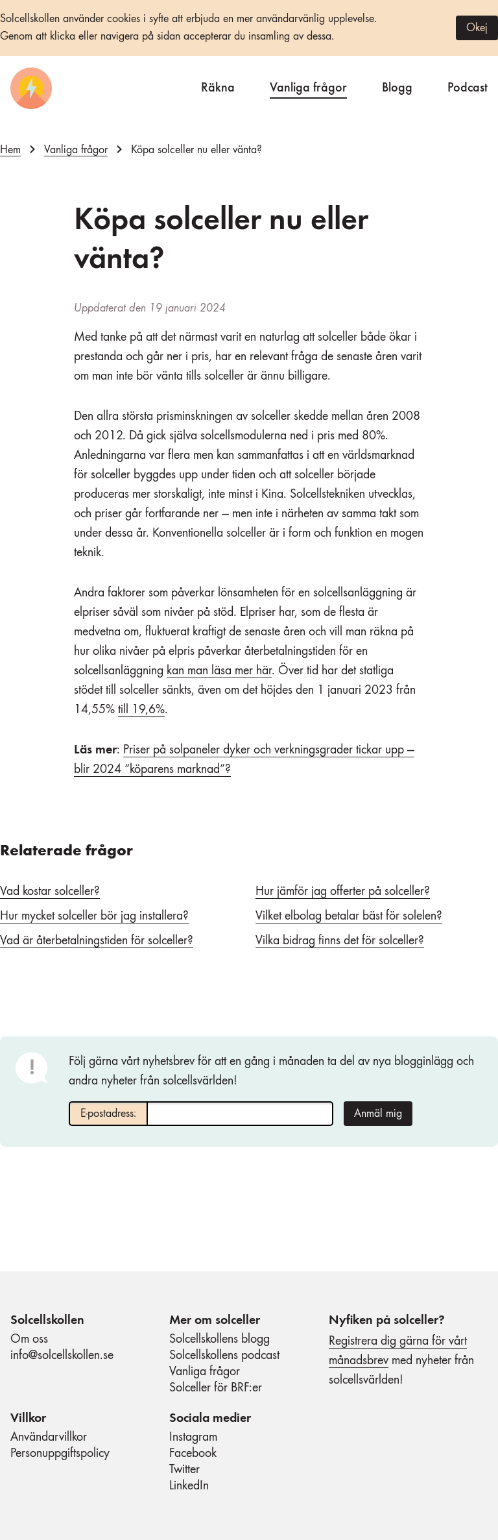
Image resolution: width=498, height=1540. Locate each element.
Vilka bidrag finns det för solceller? (339, 941)
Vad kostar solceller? (50, 891)
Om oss (29, 1339)
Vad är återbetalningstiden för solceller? (96, 941)
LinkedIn (189, 1486)
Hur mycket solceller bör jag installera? (94, 916)
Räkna (218, 86)
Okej (477, 28)
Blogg (397, 86)
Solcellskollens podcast (224, 1355)
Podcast (467, 86)
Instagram (193, 1437)
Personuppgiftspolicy (60, 1453)
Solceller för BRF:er (215, 1388)
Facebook (193, 1453)
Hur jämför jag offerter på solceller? (342, 891)
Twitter (184, 1469)
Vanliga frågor (308, 86)
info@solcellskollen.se (61, 1355)
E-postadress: (108, 1113)
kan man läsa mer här (219, 671)
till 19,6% (141, 709)
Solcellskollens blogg (219, 1339)
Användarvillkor (48, 1437)
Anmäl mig (378, 1113)
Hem (10, 150)
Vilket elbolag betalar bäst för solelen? (348, 916)
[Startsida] (31, 88)
